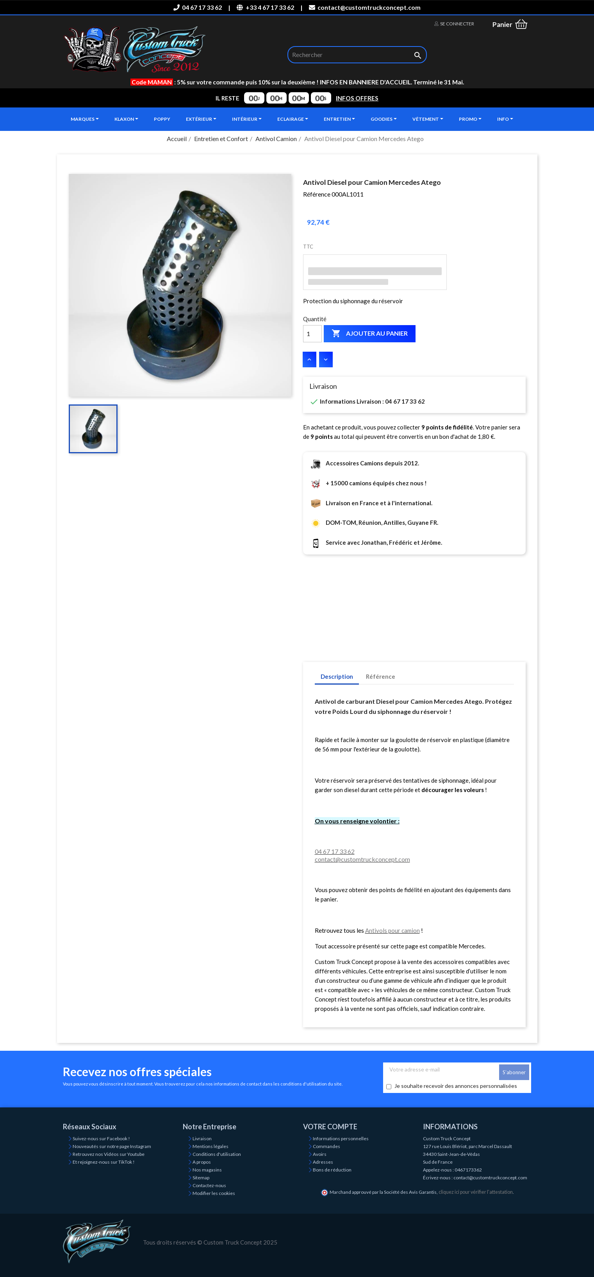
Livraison (202, 1138)
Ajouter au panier (370, 334)
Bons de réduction (332, 1170)
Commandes (326, 1146)
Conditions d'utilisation (217, 1154)
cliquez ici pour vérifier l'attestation (476, 1192)
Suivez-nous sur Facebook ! (101, 1138)
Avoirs (319, 1154)
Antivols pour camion (392, 930)
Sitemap (201, 1177)
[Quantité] (312, 333)
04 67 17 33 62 (197, 7)
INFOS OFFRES (357, 98)
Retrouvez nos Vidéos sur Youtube (108, 1154)
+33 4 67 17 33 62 (265, 7)
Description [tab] (337, 676)
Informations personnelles (341, 1138)
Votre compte (330, 1126)
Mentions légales (210, 1146)
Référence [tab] (380, 676)
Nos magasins (207, 1170)
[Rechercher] (357, 54)
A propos (202, 1162)
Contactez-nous (209, 1185)
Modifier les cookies (214, 1193)
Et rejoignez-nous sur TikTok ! (104, 1162)
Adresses (323, 1162)
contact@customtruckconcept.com (365, 7)
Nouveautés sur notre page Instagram (112, 1146)
